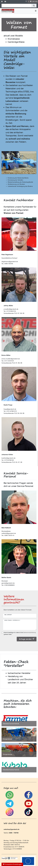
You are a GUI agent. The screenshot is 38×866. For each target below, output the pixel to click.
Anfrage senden (26, 639)
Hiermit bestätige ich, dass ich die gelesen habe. (20, 633)
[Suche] (33, 5)
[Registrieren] (5, 1)
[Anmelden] (2, 1)
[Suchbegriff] (16, 5)
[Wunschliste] (26, 1)
